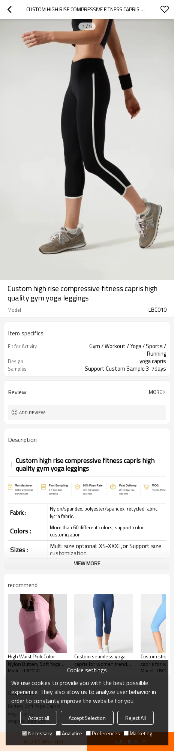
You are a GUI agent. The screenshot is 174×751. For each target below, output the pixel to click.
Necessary (37, 733)
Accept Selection (87, 718)
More (155, 392)
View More (87, 563)
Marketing (138, 733)
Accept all (38, 718)
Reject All (135, 718)
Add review (32, 412)
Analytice (69, 733)
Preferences (103, 733)
